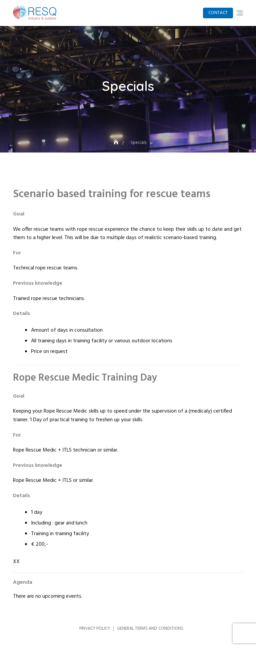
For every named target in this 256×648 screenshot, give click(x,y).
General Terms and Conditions (150, 628)
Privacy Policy (94, 628)
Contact (218, 13)
